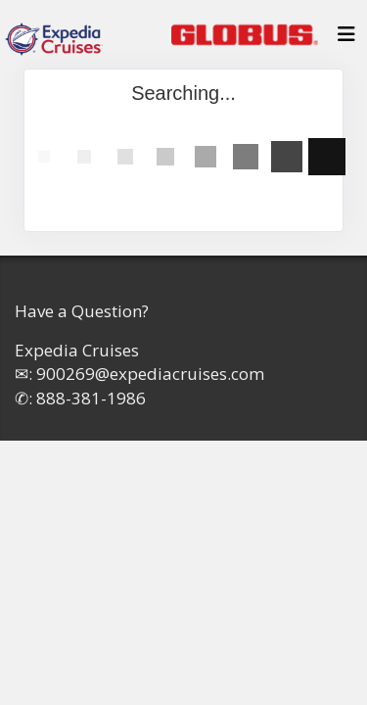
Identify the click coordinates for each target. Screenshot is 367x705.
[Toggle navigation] (346, 39)
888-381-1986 (91, 398)
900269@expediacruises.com (150, 373)
